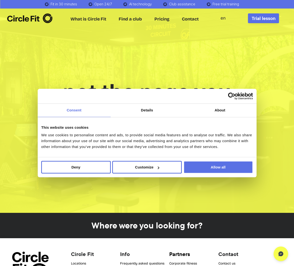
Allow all (218, 167)
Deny (75, 167)
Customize (147, 167)
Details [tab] (147, 110)
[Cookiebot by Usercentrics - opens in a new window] (231, 96)
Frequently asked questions (142, 263)
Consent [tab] (74, 110)
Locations (78, 263)
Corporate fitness (183, 263)
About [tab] (220, 110)
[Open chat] (281, 253)
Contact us (226, 263)
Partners (179, 254)
